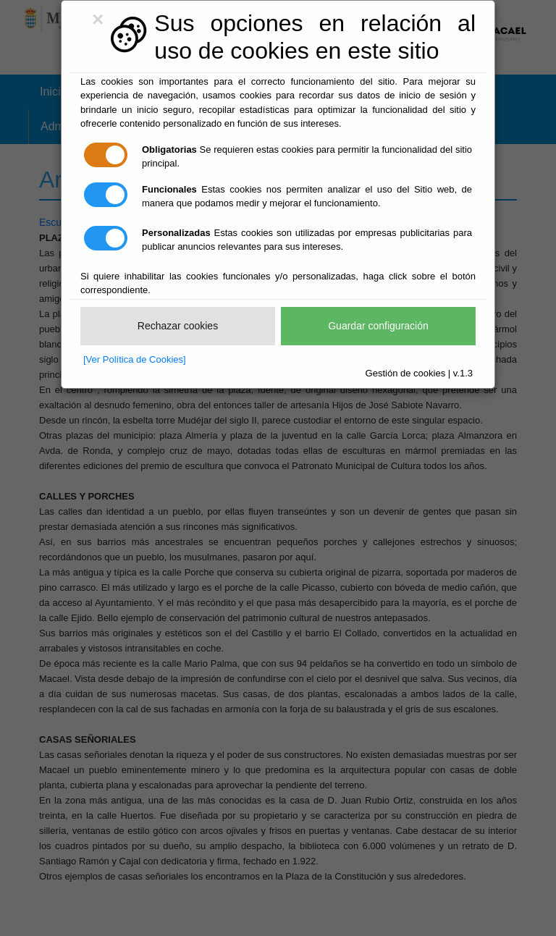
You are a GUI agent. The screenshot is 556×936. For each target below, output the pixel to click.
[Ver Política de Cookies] (134, 359)
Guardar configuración (378, 326)
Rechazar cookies (178, 326)
